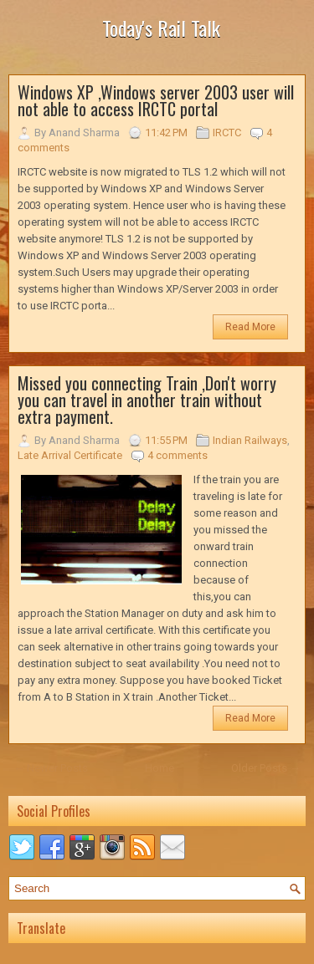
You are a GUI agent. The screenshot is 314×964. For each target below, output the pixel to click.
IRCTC (227, 132)
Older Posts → (266, 768)
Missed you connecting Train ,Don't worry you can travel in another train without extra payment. (147, 400)
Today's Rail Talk (161, 28)
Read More (250, 327)
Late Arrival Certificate (70, 455)
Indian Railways (250, 440)
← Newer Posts (50, 768)
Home (159, 768)
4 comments (177, 455)
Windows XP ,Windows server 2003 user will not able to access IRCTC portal (156, 100)
